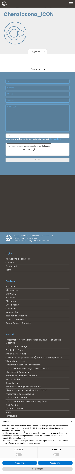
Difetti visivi (11, 293)
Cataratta (11, 308)
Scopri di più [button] (37, 469)
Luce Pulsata (12, 404)
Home (8, 269)
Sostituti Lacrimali (14, 408)
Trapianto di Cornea (15, 350)
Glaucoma (11, 301)
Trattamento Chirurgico (17, 346)
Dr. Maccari (11, 266)
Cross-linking (12, 383)
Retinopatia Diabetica (16, 315)
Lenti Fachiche (13, 379)
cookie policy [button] (20, 431)
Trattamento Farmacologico (20, 394)
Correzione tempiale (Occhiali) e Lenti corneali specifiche (34, 357)
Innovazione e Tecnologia (18, 258)
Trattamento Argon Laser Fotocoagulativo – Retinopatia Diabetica (33, 341)
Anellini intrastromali (16, 353)
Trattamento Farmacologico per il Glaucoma (28, 368)
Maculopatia (12, 312)
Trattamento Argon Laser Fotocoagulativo (26, 401)
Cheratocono (12, 304)
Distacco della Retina (16, 319)
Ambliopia (10, 297)
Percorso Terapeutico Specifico (21, 375)
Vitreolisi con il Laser (15, 361)
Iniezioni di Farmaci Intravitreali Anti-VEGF (26, 390)
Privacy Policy (56, 139)
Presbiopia (11, 286)
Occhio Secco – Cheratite (18, 323)
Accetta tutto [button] (55, 463)
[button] (72, 422)
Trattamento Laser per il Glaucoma (23, 364)
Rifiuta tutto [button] (20, 463)
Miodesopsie (12, 290)
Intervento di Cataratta (17, 372)
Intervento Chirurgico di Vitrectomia (23, 386)
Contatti (10, 262)
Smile (8, 412)
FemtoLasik (11, 415)
